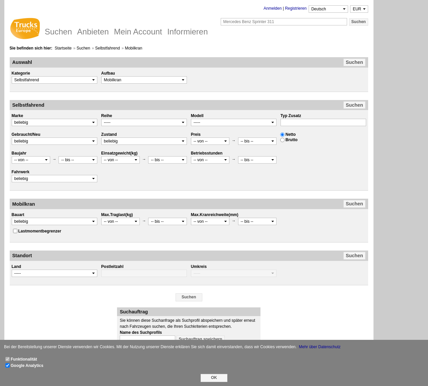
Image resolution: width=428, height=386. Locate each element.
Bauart (18, 214)
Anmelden (272, 8)
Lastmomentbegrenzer (40, 231)
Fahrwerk (20, 172)
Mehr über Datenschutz (320, 347)
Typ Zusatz (291, 115)
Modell (197, 115)
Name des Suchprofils (141, 332)
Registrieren (296, 8)
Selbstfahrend (107, 48)
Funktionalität (24, 359)
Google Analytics (27, 365)
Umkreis (199, 266)
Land (16, 266)
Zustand (109, 134)
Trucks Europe (25, 29)
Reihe (106, 115)
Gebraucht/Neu (26, 134)
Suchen (83, 48)
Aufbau (108, 73)
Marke (17, 115)
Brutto (292, 139)
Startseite (63, 48)
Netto (291, 134)
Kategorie (21, 73)
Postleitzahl (112, 266)
